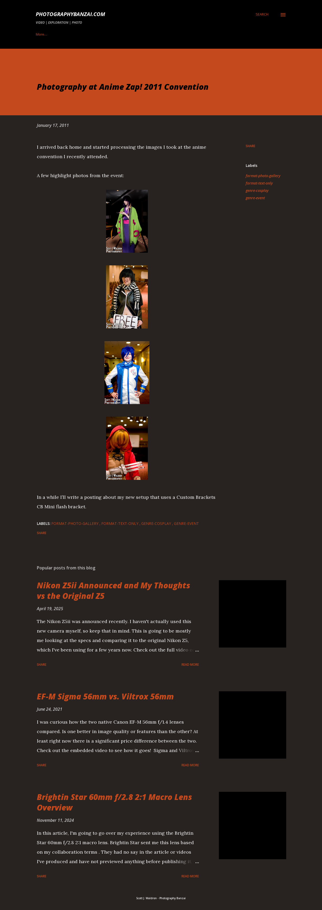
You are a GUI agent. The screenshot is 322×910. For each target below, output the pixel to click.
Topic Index (45, 34)
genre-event (255, 197)
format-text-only (259, 183)
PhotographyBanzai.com (70, 14)
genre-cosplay (257, 190)
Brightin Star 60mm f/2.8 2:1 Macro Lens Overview (114, 802)
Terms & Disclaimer (210, 34)
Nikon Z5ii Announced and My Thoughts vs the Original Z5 (113, 590)
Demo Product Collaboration (91, 34)
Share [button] (250, 146)
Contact (136, 34)
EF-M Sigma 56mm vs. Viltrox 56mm (105, 696)
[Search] (262, 14)
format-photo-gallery (263, 175)
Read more (190, 664)
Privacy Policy (168, 34)
